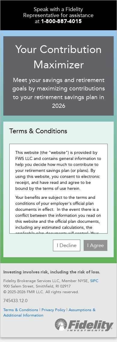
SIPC (94, 281)
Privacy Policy (53, 310)
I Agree (95, 245)
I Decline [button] (66, 245)
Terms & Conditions (20, 310)
